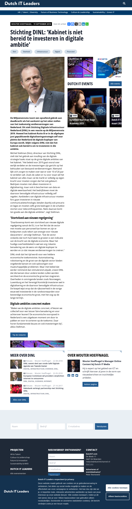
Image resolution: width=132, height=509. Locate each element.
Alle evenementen (18, 473)
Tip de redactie (19, 335)
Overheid (26, 52)
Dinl (14, 52)
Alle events (115, 83)
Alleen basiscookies (117, 496)
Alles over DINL (19, 400)
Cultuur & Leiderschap (20, 457)
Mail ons (89, 464)
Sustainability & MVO (19, 463)
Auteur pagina (90, 384)
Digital (57, 52)
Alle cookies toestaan (117, 488)
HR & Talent (15, 454)
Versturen (101, 426)
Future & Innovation (18, 460)
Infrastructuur (42, 52)
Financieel (71, 52)
